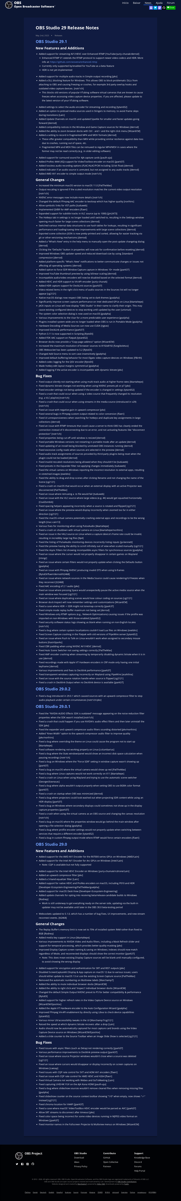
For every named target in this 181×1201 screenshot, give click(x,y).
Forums (138, 1166)
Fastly (126, 1184)
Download (79, 1158)
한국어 (107, 1192)
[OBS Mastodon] (160, 8)
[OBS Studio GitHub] (164, 8)
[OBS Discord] (151, 8)
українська (141, 1192)
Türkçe (132, 1192)
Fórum (171, 3)
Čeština (27, 1192)
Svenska (124, 1192)
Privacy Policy (80, 1166)
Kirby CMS (101, 1184)
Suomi (75, 1192)
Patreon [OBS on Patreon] (107, 1166)
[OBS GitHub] (33, 1164)
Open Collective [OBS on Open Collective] (110, 1162)
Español (60, 1192)
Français (84, 1192)
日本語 (100, 1192)
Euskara (68, 1192)
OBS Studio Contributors (127, 1181)
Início (125, 3)
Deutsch (43, 1192)
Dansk (35, 1192)
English (51, 1192)
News (148, 3)
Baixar (136, 3)
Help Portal (139, 1171)
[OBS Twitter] (155, 8)
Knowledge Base (142, 1158)
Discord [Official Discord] (138, 1162)
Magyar (92, 1192)
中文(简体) (152, 1192)
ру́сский (115, 1192)
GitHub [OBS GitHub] (106, 1158)
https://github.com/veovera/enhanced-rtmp (73, 61)
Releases (58, 35)
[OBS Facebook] (22, 1164)
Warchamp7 (82, 1184)
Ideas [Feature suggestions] (76, 1162)
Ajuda (159, 3)
